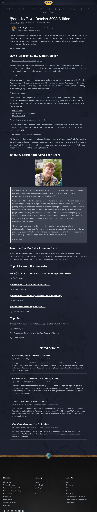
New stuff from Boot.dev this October (34, 56)
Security (45, 12)
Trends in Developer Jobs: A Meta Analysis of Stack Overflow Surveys (39, 324)
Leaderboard (7, 500)
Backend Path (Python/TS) (12, 491)
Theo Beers (53, 155)
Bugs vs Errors (17, 111)
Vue (79, 9)
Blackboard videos (19, 93)
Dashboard (7, 497)
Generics (14, 124)
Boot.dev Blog (14, 23)
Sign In (48, 3)
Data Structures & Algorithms (75, 497)
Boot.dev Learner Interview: (28, 155)
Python (28, 9)
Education (44, 9)
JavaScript (87, 9)
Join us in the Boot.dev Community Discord (37, 248)
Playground (7, 505)
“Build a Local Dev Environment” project (27, 61)
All (8, 9)
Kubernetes (70, 485)
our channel (26, 103)
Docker (68, 491)
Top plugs (16, 318)
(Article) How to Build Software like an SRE (30, 284)
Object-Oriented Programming (76, 500)
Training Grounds (9, 485)
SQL (36, 494)
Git (67, 488)
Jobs (52, 9)
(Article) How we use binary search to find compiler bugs (36, 295)
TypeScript (38, 488)
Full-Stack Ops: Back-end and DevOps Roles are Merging (34, 333)
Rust (52, 12)
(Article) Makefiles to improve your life (28, 306)
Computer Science (62, 9)
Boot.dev (59, 35)
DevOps (20, 9)
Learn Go (42, 120)
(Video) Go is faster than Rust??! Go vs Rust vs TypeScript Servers (40, 273)
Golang (73, 9)
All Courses (7, 482)
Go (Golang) (39, 485)
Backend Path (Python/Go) (12, 488)
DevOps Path (7, 494)
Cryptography (70, 503)
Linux (67, 482)
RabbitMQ (69, 494)
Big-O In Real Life (18, 116)
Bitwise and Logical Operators (23, 113)
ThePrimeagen (19, 278)
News (13, 9)
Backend (35, 9)
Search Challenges (9, 503)
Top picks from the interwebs (28, 266)
